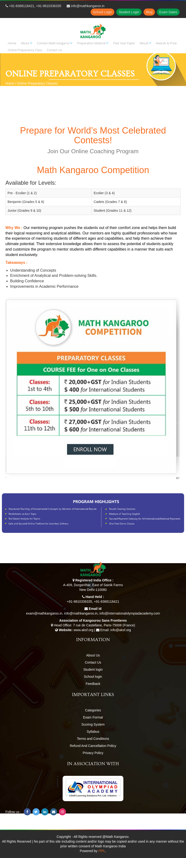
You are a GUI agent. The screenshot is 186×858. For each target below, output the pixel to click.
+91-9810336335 (48, 6)
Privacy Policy (93, 753)
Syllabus (93, 731)
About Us (93, 655)
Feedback (93, 684)
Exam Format (93, 717)
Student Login (129, 12)
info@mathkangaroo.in (87, 6)
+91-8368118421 (21, 6)
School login (93, 676)
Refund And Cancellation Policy (93, 746)
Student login (93, 669)
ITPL (101, 851)
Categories (93, 710)
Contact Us (93, 662)
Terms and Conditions (93, 739)
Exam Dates (168, 12)
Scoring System (93, 724)
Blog (149, 12)
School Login (102, 12)
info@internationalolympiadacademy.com (129, 613)
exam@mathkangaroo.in (44, 613)
